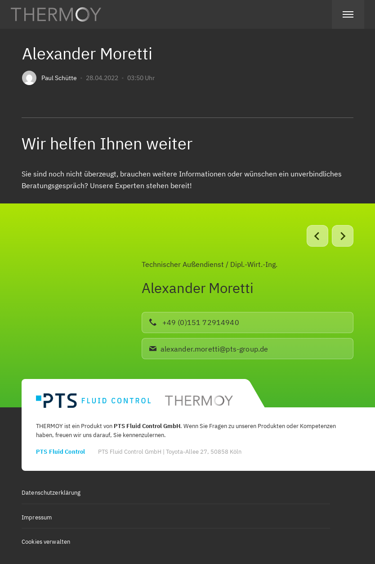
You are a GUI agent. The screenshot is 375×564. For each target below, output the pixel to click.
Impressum (37, 517)
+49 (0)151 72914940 (194, 322)
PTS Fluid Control (60, 452)
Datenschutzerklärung (51, 492)
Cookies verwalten (46, 542)
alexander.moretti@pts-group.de (208, 348)
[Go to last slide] (317, 236)
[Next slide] (342, 236)
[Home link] (56, 14)
